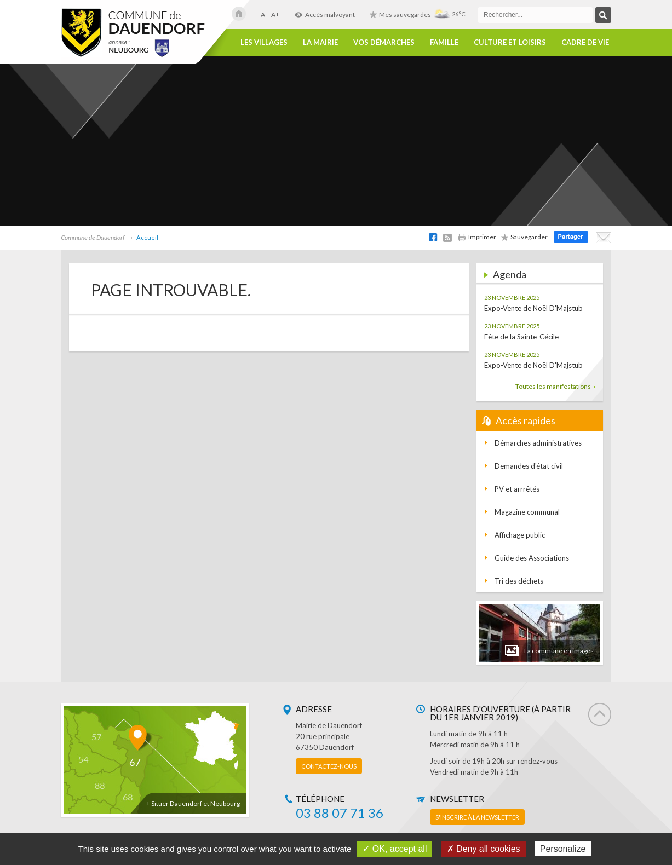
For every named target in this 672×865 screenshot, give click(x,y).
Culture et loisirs (510, 42)
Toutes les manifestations (555, 386)
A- (264, 14)
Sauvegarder (524, 237)
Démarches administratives (538, 443)
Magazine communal (527, 512)
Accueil (147, 237)
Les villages (264, 42)
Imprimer (476, 237)
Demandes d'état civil (529, 466)
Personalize (563, 849)
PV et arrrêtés (517, 489)
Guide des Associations (532, 557)
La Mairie (320, 42)
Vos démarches (384, 42)
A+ (275, 14)
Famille (444, 42)
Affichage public (520, 534)
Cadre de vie (585, 42)
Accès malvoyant (324, 14)
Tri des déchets (519, 580)
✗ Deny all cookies (483, 849)
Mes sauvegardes (400, 14)
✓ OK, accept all (395, 849)
